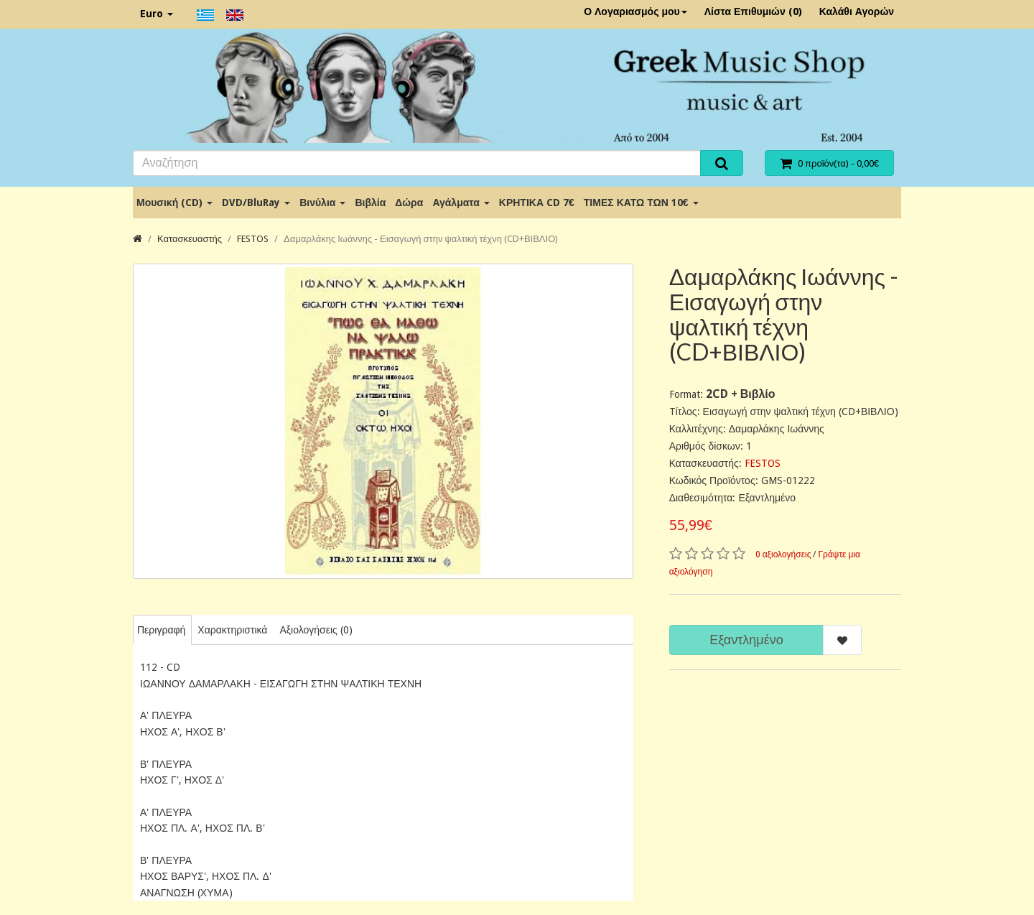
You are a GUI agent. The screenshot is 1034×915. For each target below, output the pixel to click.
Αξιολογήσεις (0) (315, 630)
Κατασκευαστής (189, 238)
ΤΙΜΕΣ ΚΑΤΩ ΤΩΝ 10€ (641, 202)
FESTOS (253, 238)
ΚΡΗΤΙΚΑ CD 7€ (536, 202)
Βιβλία (370, 202)
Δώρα (409, 202)
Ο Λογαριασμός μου (635, 11)
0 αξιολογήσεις (783, 554)
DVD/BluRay (256, 202)
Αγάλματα (460, 202)
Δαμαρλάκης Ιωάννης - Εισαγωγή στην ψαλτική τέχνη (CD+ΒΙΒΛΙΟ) (421, 238)
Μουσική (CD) (174, 202)
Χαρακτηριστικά (232, 630)
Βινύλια (322, 202)
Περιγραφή (161, 630)
